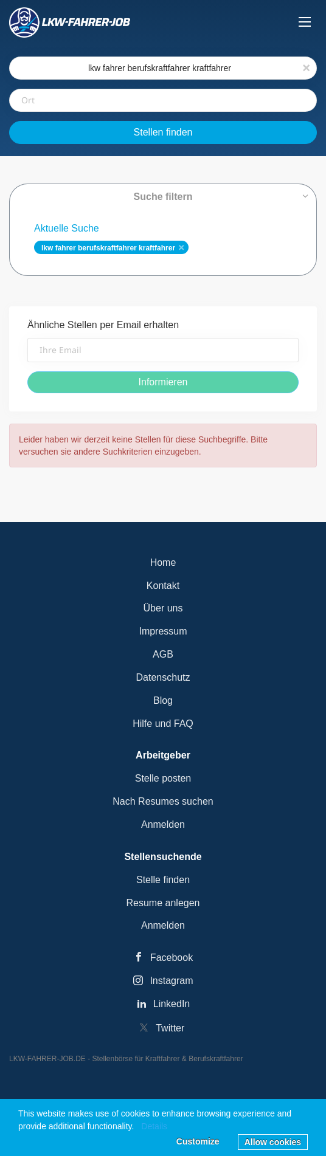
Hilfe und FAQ (163, 723)
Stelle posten (163, 778)
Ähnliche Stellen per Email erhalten (103, 325)
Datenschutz (163, 677)
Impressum (163, 631)
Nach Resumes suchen (163, 801)
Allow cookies (272, 1142)
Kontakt (163, 585)
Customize (198, 1141)
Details (154, 1126)
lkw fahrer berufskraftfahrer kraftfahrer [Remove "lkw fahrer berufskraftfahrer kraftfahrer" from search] (108, 248)
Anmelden (163, 824)
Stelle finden (163, 880)
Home (163, 562)
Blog (163, 700)
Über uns (163, 608)
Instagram (171, 980)
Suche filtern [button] (163, 196)
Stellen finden (163, 132)
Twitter (170, 1028)
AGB (163, 654)
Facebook (171, 957)
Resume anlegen (163, 903)
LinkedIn (171, 1004)
